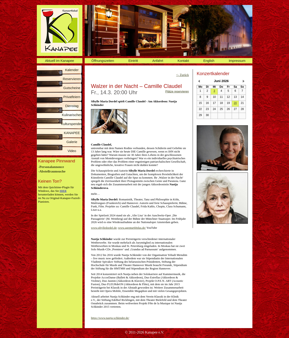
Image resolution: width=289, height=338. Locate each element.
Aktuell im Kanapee (59, 61)
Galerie (71, 142)
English (208, 61)
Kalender (72, 70)
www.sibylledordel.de (104, 227)
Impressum (237, 61)
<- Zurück (182, 75)
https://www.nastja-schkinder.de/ (110, 318)
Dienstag (71, 106)
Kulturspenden (72, 124)
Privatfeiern (71, 97)
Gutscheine (71, 88)
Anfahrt (157, 61)
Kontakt (183, 61)
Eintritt (133, 61)
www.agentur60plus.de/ (132, 227)
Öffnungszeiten (102, 61)
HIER (63, 191)
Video (72, 151)
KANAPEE (72, 133)
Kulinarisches (72, 115)
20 (235, 103)
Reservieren (72, 79)
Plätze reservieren (177, 91)
